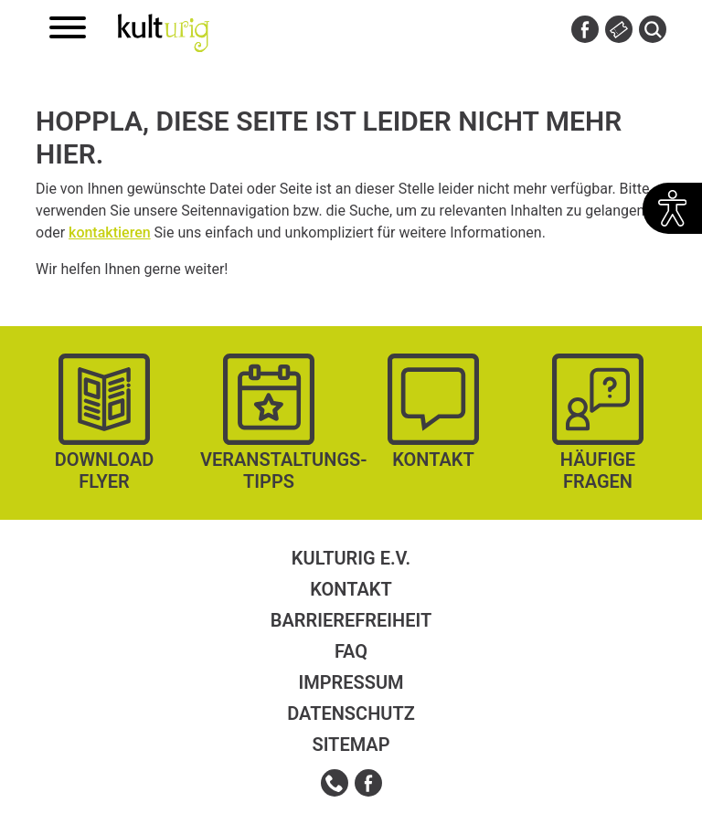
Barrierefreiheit (351, 620)
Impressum (350, 682)
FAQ (351, 651)
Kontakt (351, 589)
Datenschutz (351, 713)
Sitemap (350, 744)
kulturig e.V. (351, 558)
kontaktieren (110, 232)
